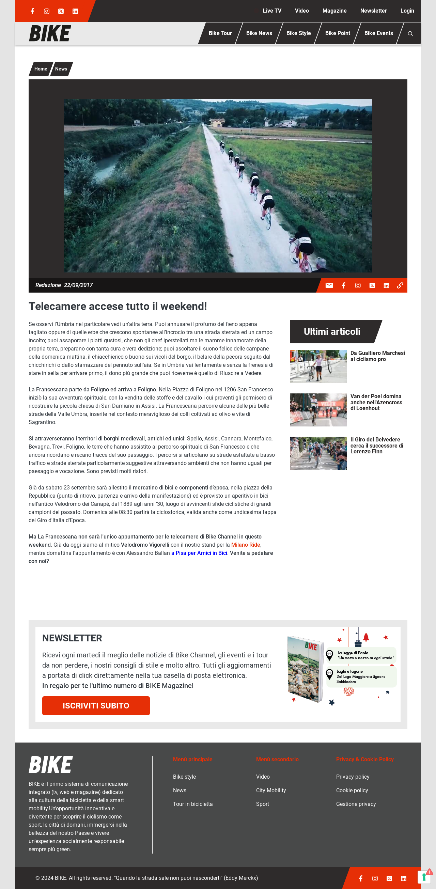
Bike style (184, 777)
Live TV (272, 10)
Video (302, 10)
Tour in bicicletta (193, 804)
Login (407, 10)
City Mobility (271, 790)
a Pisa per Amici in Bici (199, 553)
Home (40, 69)
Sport (262, 804)
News (61, 69)
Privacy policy (353, 777)
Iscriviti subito (96, 706)
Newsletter (373, 10)
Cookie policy (352, 790)
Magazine (335, 10)
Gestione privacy (356, 804)
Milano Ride (245, 545)
